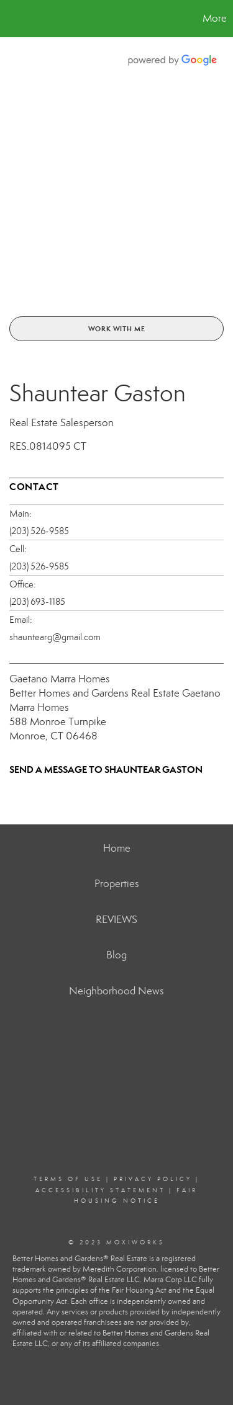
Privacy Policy (153, 1179)
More (215, 18)
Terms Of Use (68, 1179)
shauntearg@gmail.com (55, 637)
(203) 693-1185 (37, 601)
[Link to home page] (11, 18)
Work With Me (116, 328)
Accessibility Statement (100, 1190)
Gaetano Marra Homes (59, 678)
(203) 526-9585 (39, 531)
